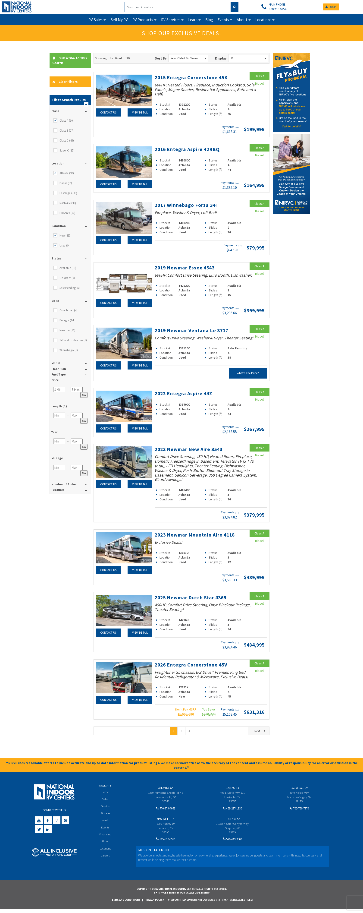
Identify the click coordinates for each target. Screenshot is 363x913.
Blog (209, 19)
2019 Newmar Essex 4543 (186, 267)
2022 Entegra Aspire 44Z (184, 392)
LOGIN (331, 7)
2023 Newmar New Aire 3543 (190, 448)
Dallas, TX (232, 792)
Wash (105, 825)
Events (105, 832)
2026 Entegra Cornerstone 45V (192, 669)
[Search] (178, 7)
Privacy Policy (154, 904)
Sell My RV (119, 19)
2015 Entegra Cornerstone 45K (192, 77)
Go (84, 395)
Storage (105, 817)
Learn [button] (192, 19)
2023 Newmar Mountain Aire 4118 (189, 536)
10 (248, 58)
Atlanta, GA (165, 792)
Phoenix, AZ (232, 823)
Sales (105, 803)
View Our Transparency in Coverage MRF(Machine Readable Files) (210, 904)
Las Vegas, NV (299, 792)
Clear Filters (65, 81)
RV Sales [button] (95, 19)
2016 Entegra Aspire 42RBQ (188, 149)
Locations (105, 853)
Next (260, 735)
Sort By (161, 58)
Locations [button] (263, 19)
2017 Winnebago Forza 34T (188, 204)
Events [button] (223, 19)
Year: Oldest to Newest (188, 58)
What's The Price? (248, 372)
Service (105, 810)
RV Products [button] (142, 19)
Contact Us (108, 112)
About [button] (242, 19)
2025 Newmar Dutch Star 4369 (191, 601)
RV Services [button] (170, 19)
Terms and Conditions (125, 904)
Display (221, 58)
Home (105, 796)
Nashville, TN (166, 823)
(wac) (237, 127)
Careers (105, 860)
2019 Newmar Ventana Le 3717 (192, 329)
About (105, 846)
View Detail (140, 112)
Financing (105, 839)
